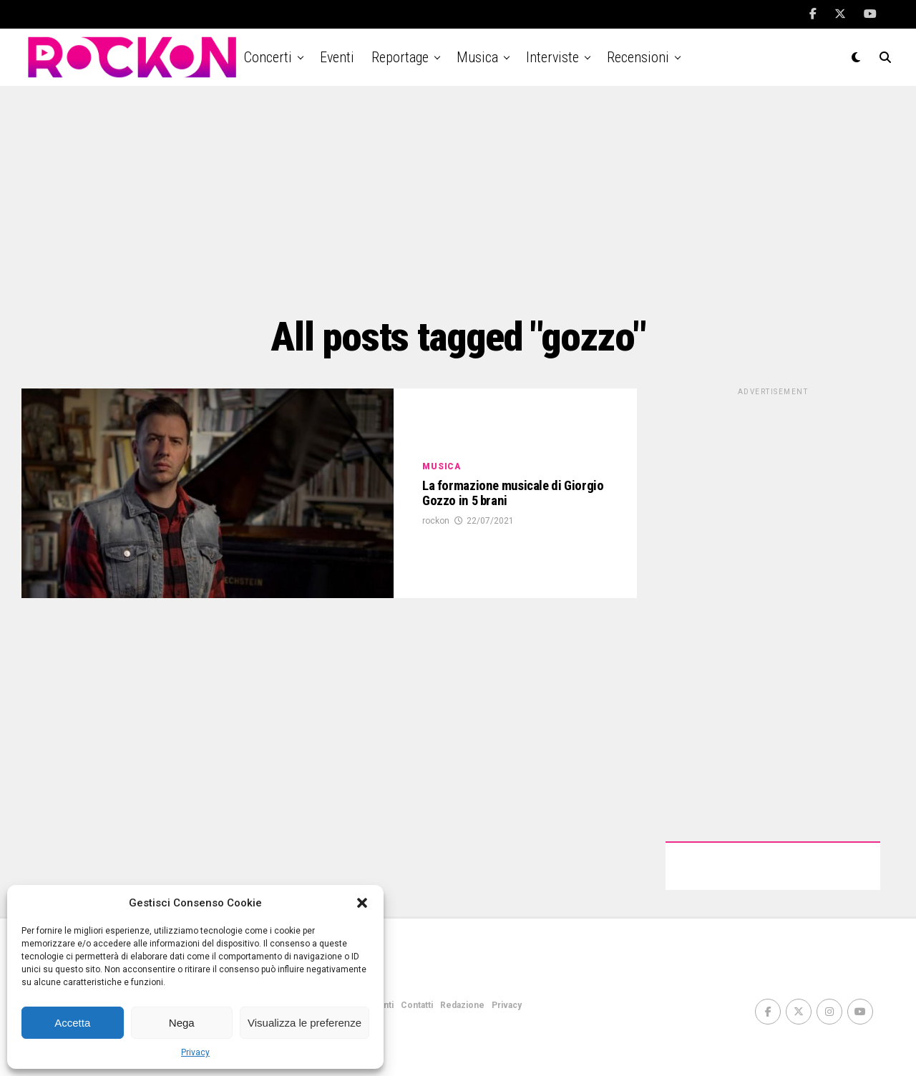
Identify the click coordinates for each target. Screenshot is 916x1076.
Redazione (462, 1005)
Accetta (72, 1023)
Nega (182, 1023)
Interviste (552, 57)
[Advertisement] (458, 200)
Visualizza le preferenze (304, 1023)
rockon (435, 539)
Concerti (268, 57)
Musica (477, 57)
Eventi (337, 57)
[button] (362, 903)
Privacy (195, 1052)
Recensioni (638, 57)
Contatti (417, 1005)
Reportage (400, 57)
